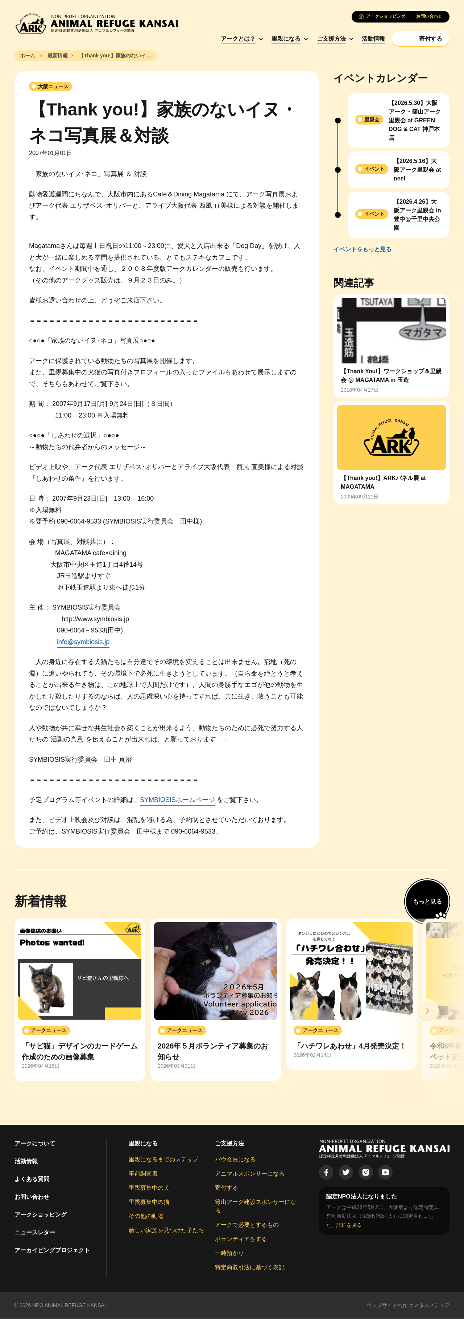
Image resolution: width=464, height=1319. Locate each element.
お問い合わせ (31, 1197)
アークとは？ (236, 39)
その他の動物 (146, 1216)
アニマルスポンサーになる (250, 1174)
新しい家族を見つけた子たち (166, 1230)
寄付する (226, 1188)
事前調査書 (143, 1174)
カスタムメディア (429, 1305)
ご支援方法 (329, 39)
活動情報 (372, 39)
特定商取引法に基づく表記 (250, 1267)
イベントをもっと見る (363, 249)
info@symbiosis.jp (83, 642)
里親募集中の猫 (149, 1202)
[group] (79, 1000)
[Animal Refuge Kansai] (96, 23)
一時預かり (229, 1253)
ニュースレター (34, 1232)
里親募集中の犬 (149, 1188)
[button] (427, 1010)
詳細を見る (349, 1225)
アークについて (34, 1143)
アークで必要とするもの (247, 1225)
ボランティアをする (241, 1239)
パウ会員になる (235, 1159)
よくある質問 (31, 1179)
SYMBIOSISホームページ (177, 799)
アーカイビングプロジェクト (52, 1250)
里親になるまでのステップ (163, 1159)
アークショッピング (40, 1215)
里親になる (284, 39)
